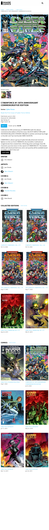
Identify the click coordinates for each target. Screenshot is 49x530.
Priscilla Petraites (10, 191)
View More (24, 205)
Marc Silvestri (9, 171)
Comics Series (9, 9)
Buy (4, 126)
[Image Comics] (6, 3)
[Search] (42, 3)
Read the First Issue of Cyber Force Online (15, 113)
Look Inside (5, 152)
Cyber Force (19, 9)
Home (2, 9)
